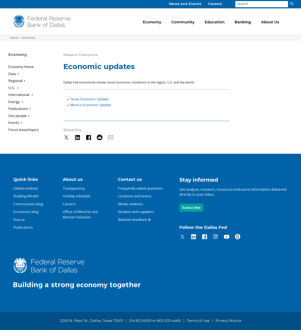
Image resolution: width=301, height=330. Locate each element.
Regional (15, 80)
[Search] (261, 4)
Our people (17, 115)
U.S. (12, 87)
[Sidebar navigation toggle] (30, 58)
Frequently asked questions (140, 188)
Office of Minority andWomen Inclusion (80, 214)
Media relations (130, 204)
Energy (14, 101)
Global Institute (25, 188)
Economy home (21, 66)
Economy (28, 38)
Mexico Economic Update (90, 104)
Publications (18, 108)
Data (12, 73)
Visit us (19, 219)
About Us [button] (270, 22)
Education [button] (214, 22)
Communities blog (28, 204)
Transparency (74, 188)
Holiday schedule (77, 196)
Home (14, 38)
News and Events (185, 4)
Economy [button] (152, 22)
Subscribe (191, 207)
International (19, 94)
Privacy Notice (228, 320)
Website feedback (132, 219)
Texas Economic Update (89, 99)
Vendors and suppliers (136, 211)
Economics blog (25, 211)
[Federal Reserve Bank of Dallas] (42, 21)
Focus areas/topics (23, 129)
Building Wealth (26, 196)
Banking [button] (243, 22)
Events (13, 122)
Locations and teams (134, 196)
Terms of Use (198, 320)
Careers (215, 4)
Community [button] (183, 22)
